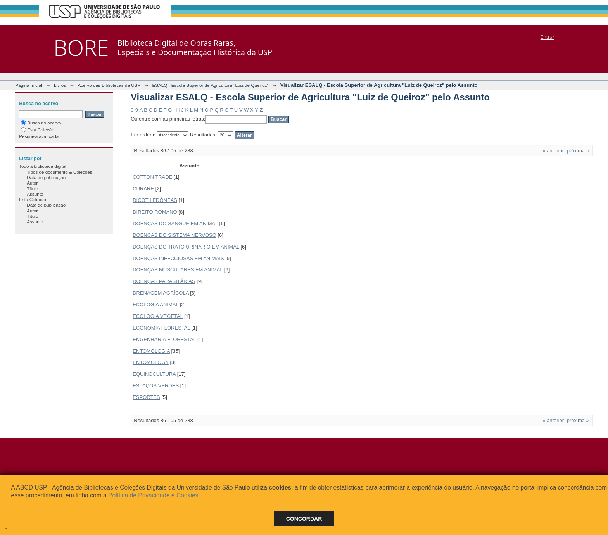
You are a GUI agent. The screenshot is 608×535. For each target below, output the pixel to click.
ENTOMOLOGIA (151, 351)
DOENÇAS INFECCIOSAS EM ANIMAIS (178, 258)
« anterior (553, 151)
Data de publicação (46, 177)
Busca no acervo (41, 122)
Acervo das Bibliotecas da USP (109, 85)
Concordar (304, 519)
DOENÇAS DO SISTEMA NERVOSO (174, 235)
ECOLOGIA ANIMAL (155, 304)
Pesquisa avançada (39, 136)
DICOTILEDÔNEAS (155, 200)
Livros (60, 85)
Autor (32, 182)
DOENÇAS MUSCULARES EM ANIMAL (178, 270)
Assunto (35, 194)
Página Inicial (28, 85)
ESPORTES (146, 397)
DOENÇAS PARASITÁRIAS (164, 281)
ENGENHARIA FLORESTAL (164, 339)
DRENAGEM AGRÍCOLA (160, 293)
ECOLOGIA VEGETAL (158, 316)
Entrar (547, 36)
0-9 (134, 110)
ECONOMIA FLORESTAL (161, 328)
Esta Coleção (37, 129)
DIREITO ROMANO (155, 212)
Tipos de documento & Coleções (59, 171)
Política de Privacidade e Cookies (153, 495)
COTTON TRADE (152, 177)
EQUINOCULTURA (154, 374)
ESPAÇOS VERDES (156, 385)
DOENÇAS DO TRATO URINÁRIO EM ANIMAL (186, 247)
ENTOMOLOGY (151, 362)
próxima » (578, 151)
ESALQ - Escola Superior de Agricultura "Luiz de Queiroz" (210, 85)
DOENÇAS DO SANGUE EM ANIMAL (175, 223)
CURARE (143, 189)
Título (32, 188)
